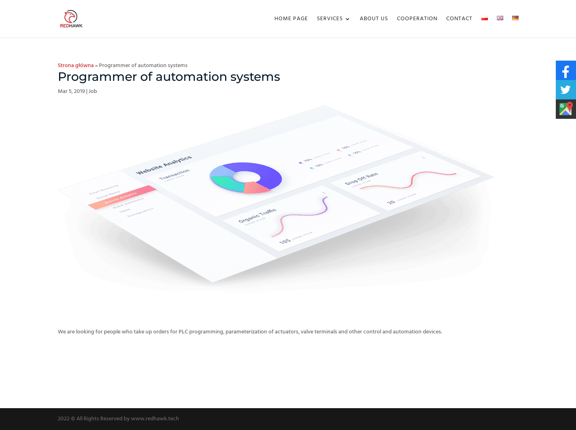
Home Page (291, 19)
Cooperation (417, 19)
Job (93, 91)
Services (330, 19)
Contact (459, 19)
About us (374, 19)
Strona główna (76, 65)
